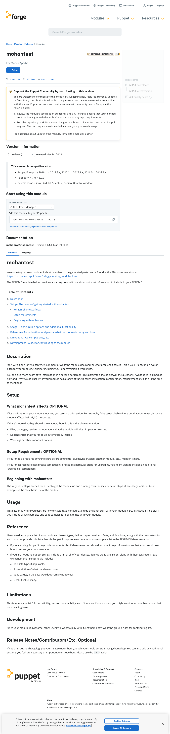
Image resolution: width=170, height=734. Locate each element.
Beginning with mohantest (29, 320)
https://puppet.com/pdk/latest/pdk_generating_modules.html (42, 276)
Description (16, 298)
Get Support (98, 672)
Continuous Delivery (56, 672)
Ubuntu (77, 183)
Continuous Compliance (58, 676)
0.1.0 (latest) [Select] (21, 154)
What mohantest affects (27, 309)
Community (139, 676)
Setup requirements (25, 314)
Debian (68, 183)
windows (88, 183)
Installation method (18, 202)
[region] (85, 724)
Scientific (57, 183)
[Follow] (13, 70)
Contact (138, 690)
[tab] (12, 253)
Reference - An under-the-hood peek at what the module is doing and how (52, 332)
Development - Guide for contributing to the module (40, 342)
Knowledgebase (99, 676)
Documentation (99, 679)
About (137, 672)
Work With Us (140, 683)
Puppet (125, 17)
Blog (136, 679)
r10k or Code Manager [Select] (31, 207)
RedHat (46, 183)
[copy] (114, 220)
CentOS (22, 183)
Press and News (141, 687)
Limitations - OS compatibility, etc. (29, 337)
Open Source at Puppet (103, 683)
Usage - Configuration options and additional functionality (43, 326)
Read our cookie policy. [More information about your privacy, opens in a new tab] (78, 725)
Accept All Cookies (122, 728)
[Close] (162, 723)
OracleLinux (34, 183)
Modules (99, 17)
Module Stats (131, 80)
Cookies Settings (122, 721)
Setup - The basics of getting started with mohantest (39, 304)
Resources (153, 17)
